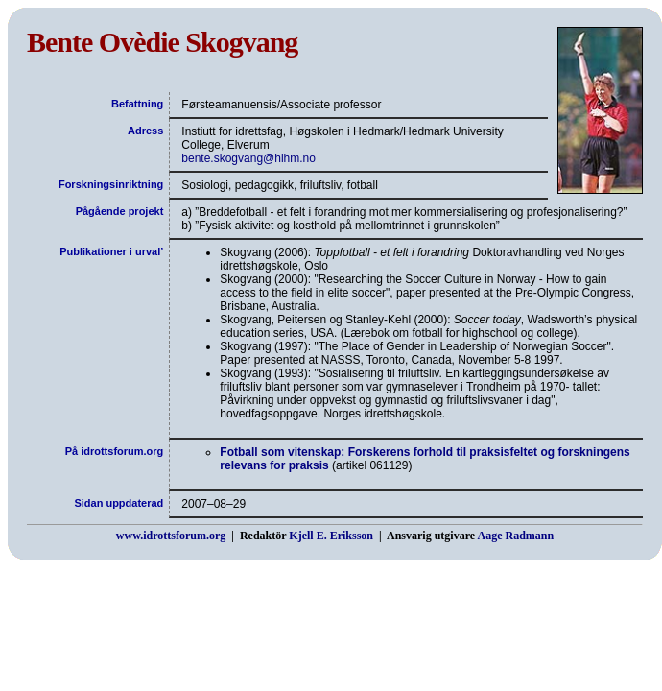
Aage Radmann (515, 535)
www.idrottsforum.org (170, 535)
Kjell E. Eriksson (331, 535)
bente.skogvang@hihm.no (248, 158)
